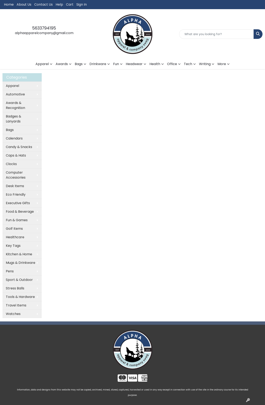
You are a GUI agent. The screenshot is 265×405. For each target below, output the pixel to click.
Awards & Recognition (15, 105)
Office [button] (172, 64)
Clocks (11, 164)
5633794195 (44, 28)
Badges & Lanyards (13, 119)
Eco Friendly (16, 194)
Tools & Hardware (20, 296)
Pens (10, 271)
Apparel (12, 85)
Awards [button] (62, 64)
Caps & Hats (16, 155)
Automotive (15, 94)
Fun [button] (116, 64)
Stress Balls (15, 288)
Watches (13, 313)
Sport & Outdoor (19, 279)
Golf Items (14, 228)
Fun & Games (17, 220)
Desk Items (15, 186)
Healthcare (15, 237)
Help (59, 4)
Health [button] (154, 64)
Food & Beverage (20, 211)
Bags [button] (79, 64)
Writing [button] (205, 64)
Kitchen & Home (19, 254)
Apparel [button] (42, 64)
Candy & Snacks (19, 146)
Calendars (14, 138)
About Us (24, 4)
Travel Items (16, 305)
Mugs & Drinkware (20, 262)
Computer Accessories (16, 175)
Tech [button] (188, 64)
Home (9, 4)
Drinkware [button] (97, 64)
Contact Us (43, 4)
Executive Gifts (18, 203)
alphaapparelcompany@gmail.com (44, 33)
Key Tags (13, 245)
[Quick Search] (216, 34)
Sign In (81, 4)
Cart (69, 4)
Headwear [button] (134, 64)
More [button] (221, 64)
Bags (10, 129)
